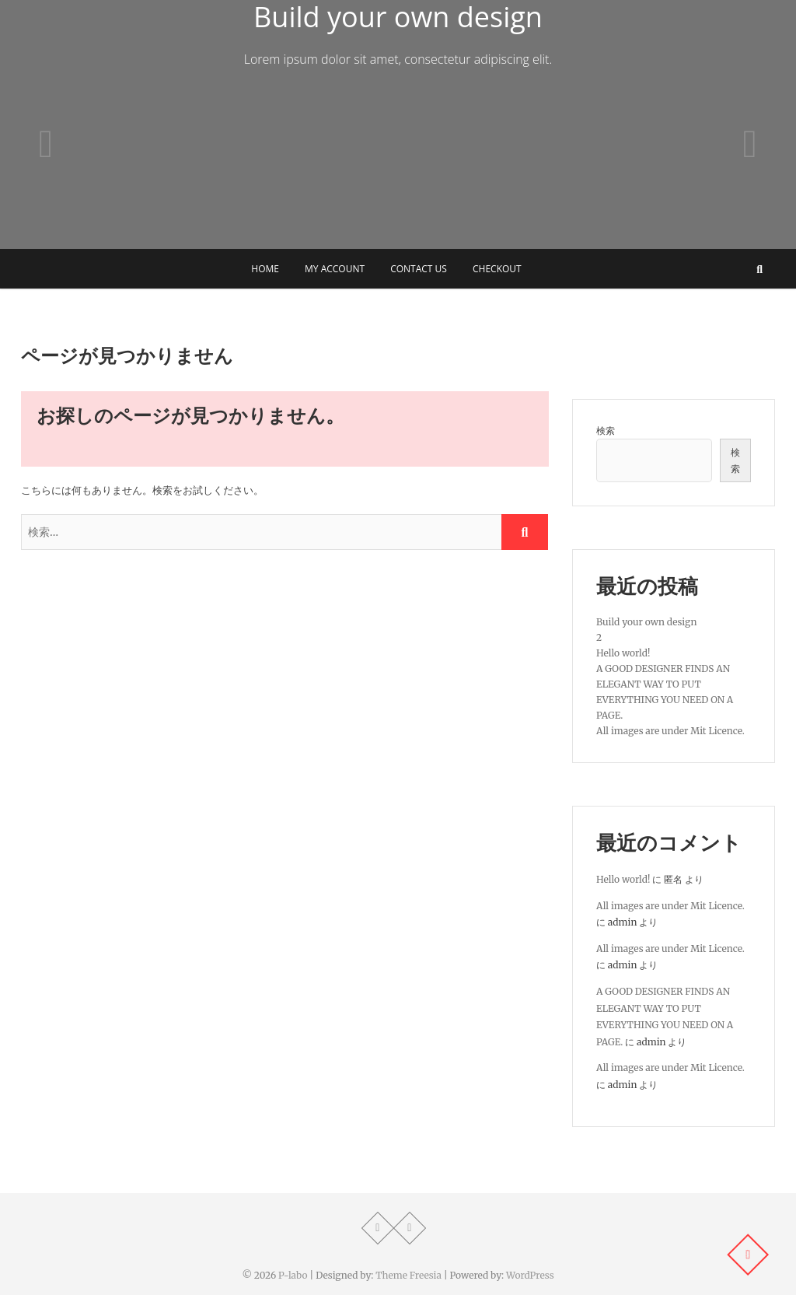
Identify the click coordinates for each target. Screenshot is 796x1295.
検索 (605, 430)
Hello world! (623, 653)
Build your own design (646, 622)
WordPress (530, 1275)
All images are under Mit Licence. (670, 731)
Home (265, 268)
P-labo (292, 1275)
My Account (335, 268)
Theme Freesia (408, 1275)
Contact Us (418, 268)
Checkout (497, 268)
